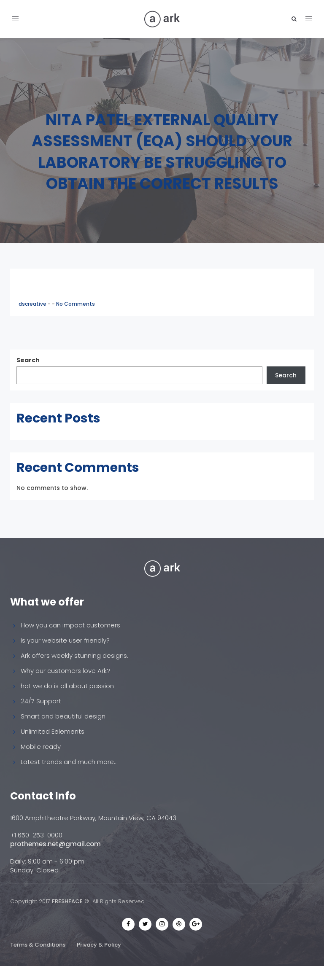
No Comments (75, 303)
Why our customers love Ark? (65, 670)
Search (28, 360)
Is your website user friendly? (65, 640)
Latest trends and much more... (69, 761)
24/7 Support (41, 701)
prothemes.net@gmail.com (55, 844)
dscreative (33, 303)
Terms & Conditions (37, 945)
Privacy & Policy (99, 945)
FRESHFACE (67, 901)
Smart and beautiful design (63, 716)
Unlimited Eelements (52, 731)
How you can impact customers (70, 625)
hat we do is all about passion (67, 685)
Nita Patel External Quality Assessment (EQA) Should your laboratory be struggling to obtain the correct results (162, 151)
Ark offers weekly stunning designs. (74, 655)
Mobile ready (41, 746)
